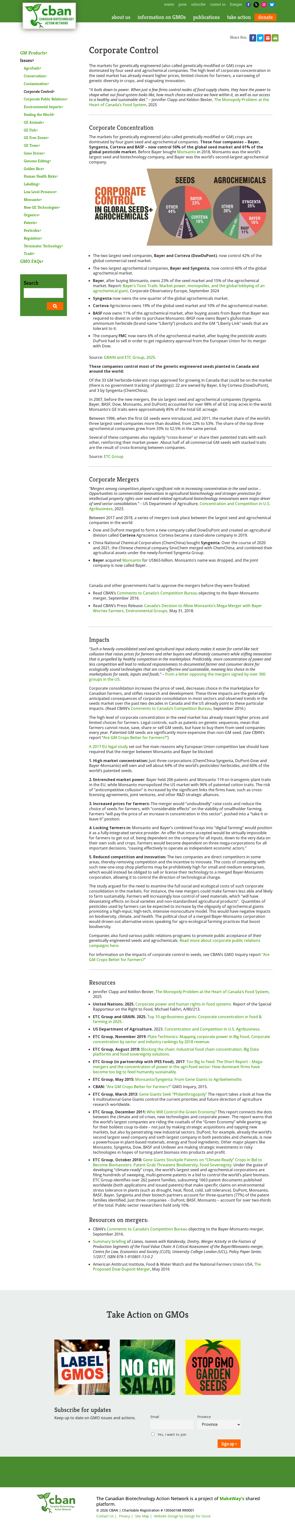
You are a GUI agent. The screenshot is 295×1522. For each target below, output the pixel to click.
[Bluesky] (272, 4)
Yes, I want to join (168, 1434)
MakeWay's (232, 1498)
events (169, 4)
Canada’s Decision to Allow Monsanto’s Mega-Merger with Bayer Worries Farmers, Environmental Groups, (177, 608)
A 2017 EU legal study (109, 746)
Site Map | (143, 1516)
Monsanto (32, 199)
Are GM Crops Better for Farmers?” (135, 737)
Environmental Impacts (42, 106)
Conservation (34, 75)
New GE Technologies (41, 207)
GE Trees (31, 145)
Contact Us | (106, 1516)
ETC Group (113, 456)
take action (239, 17)
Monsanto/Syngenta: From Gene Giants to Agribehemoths (188, 1079)
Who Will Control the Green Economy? (182, 1112)
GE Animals (33, 122)
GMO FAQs (30, 261)
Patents (30, 222)
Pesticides (32, 230)
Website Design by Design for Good (182, 1516)
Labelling (31, 184)
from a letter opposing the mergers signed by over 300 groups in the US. (177, 676)
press (183, 4)
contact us (217, 4)
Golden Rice (33, 168)
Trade (28, 253)
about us (121, 17)
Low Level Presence (39, 191)
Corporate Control (38, 91)
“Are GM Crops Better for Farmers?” (138, 1086)
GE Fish (30, 130)
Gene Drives (33, 153)
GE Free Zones (35, 137)
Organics (31, 214)
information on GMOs (162, 17)
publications (206, 17)
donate (265, 17)
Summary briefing (110, 1241)
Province (204, 1416)
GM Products (32, 53)
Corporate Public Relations (45, 99)
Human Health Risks (40, 176)
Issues (26, 60)
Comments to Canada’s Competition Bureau (157, 593)
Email (154, 1416)
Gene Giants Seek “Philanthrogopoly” (173, 1094)
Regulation (32, 238)
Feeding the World (38, 114)
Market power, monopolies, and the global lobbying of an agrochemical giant (179, 288)
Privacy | (126, 1516)
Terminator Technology (42, 246)
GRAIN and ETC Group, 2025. (130, 357)
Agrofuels (32, 68)
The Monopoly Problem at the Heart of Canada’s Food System (212, 991)
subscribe (198, 4)
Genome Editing (36, 160)
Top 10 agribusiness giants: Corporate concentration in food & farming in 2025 (177, 1019)
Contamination (35, 83)
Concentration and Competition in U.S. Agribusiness (212, 1029)
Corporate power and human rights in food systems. (183, 1004)
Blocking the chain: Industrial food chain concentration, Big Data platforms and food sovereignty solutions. (176, 1052)
